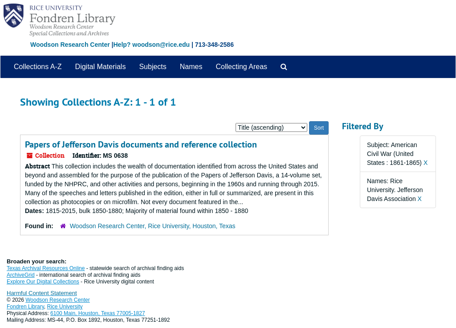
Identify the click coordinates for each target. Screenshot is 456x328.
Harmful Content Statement (42, 293)
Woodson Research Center (70, 44)
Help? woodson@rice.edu (151, 44)
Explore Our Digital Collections (43, 282)
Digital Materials (100, 66)
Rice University (65, 306)
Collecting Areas (241, 66)
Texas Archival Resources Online (46, 268)
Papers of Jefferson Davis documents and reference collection (141, 144)
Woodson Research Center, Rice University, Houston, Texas (153, 226)
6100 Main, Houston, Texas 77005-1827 (97, 313)
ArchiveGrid (21, 275)
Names (191, 66)
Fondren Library (25, 306)
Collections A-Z (38, 66)
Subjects (152, 66)
